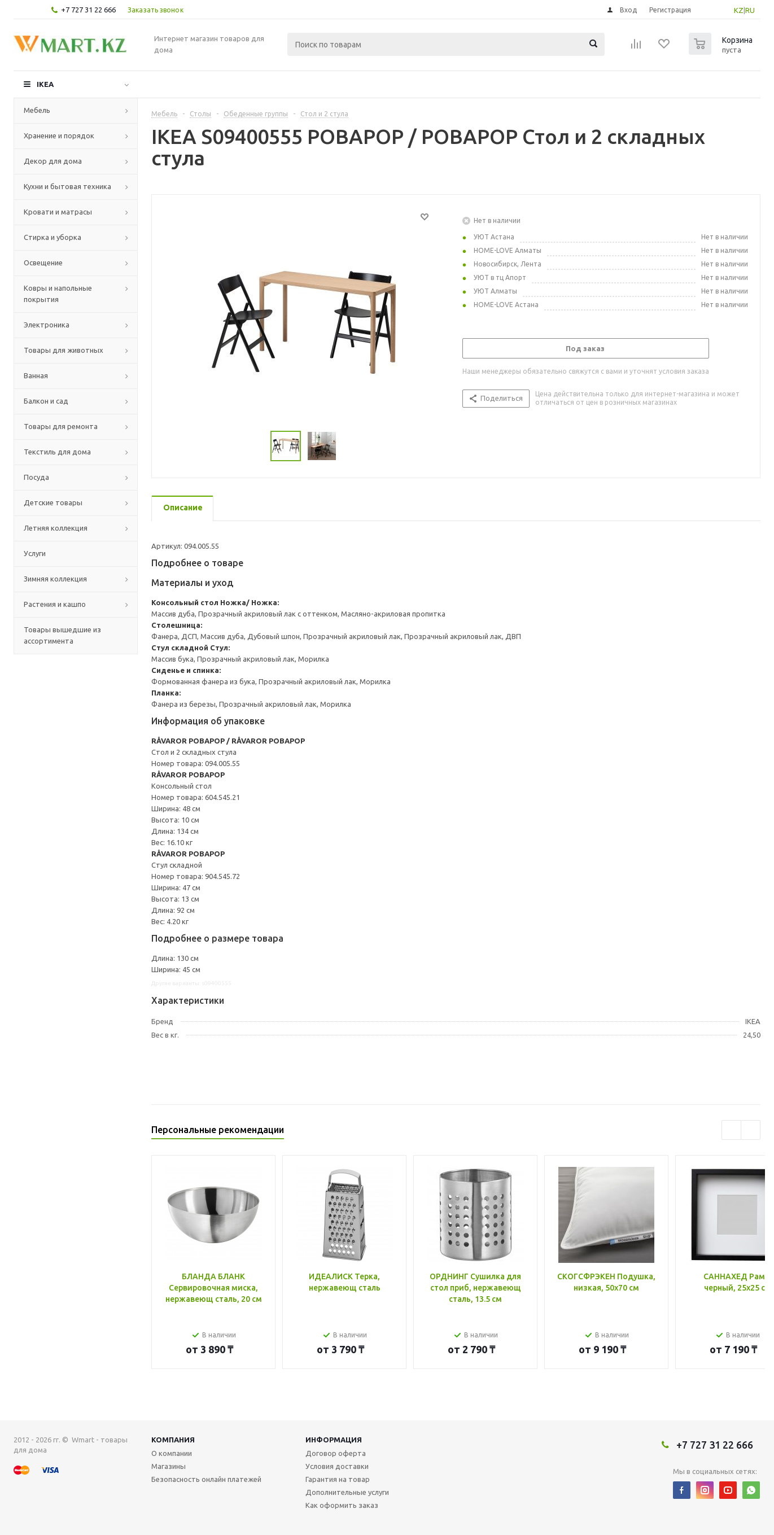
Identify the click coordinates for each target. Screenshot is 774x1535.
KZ (739, 10)
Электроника (46, 325)
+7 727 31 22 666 (88, 10)
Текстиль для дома (57, 452)
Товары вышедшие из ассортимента (62, 635)
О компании (171, 1453)
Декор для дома (53, 161)
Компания (173, 1440)
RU (750, 10)
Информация (333, 1440)
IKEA (45, 84)
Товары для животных (63, 350)
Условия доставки (337, 1466)
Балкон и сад (46, 401)
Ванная (36, 375)
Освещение (43, 262)
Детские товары (53, 502)
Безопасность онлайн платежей (206, 1479)
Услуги (35, 553)
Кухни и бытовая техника (67, 186)
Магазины (168, 1466)
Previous (731, 1130)
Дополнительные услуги (347, 1492)
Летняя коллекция (56, 528)
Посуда (36, 477)
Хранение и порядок (59, 135)
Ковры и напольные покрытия (58, 293)
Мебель (37, 110)
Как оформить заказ (341, 1505)
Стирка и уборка (52, 237)
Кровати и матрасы (58, 212)
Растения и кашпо (55, 604)
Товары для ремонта (61, 426)
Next (750, 1130)
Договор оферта (335, 1453)
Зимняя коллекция (55, 579)
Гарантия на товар (337, 1479)
